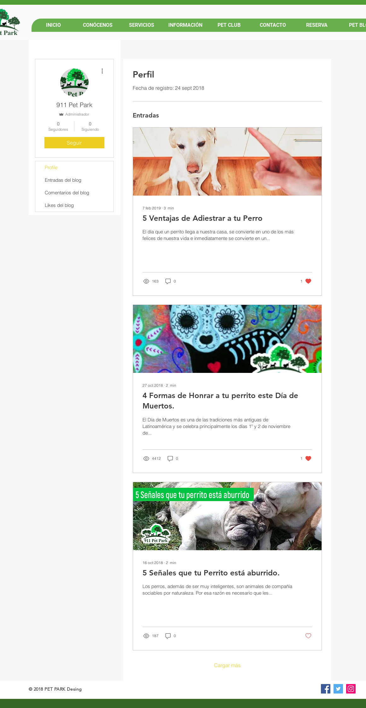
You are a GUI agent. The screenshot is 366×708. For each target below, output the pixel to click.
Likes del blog (59, 205)
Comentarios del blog (67, 193)
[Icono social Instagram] (351, 689)
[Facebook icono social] (325, 689)
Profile (51, 167)
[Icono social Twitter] (338, 689)
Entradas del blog (63, 180)
